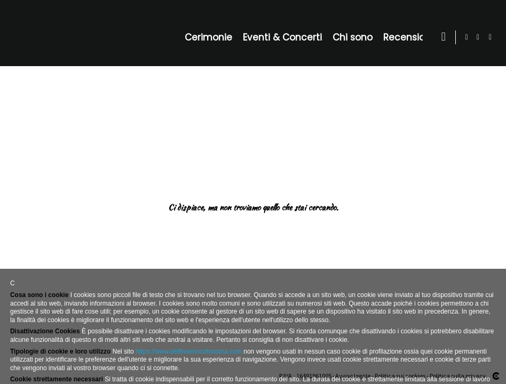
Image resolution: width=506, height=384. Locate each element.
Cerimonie (210, 37)
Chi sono (355, 37)
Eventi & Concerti (284, 37)
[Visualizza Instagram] (490, 37)
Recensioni (410, 37)
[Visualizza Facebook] (478, 37)
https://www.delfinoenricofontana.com (189, 351)
